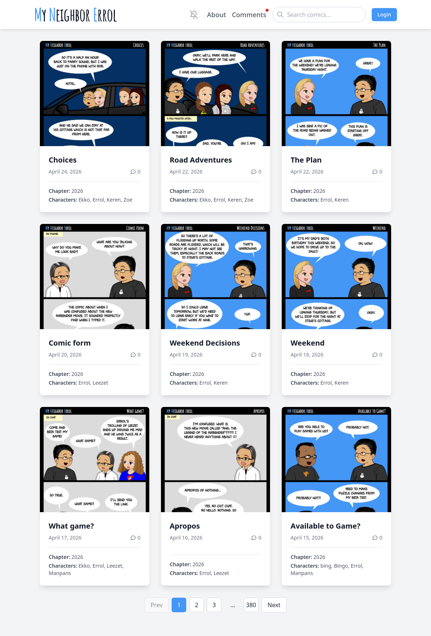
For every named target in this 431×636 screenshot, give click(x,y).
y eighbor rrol (75, 14)
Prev (157, 605)
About (216, 14)
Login (384, 14)
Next (273, 605)
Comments (249, 14)
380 (251, 605)
